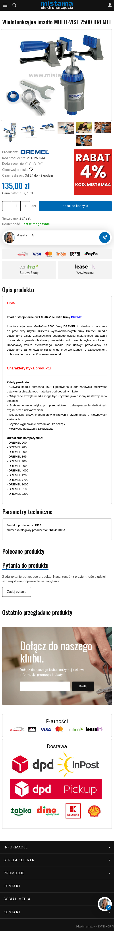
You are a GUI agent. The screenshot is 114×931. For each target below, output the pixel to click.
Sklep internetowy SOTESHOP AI (94, 926)
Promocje (57, 873)
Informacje (57, 847)
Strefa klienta (57, 860)
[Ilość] (16, 206)
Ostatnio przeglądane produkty (37, 612)
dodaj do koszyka (75, 206)
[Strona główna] (57, 5)
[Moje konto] (110, 5)
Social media (57, 899)
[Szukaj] (14, 5)
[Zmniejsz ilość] (25, 206)
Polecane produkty (23, 551)
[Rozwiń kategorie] (5, 5)
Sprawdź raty (29, 273)
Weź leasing (85, 272)
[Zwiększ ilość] (7, 206)
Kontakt (12, 886)
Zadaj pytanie (16, 592)
